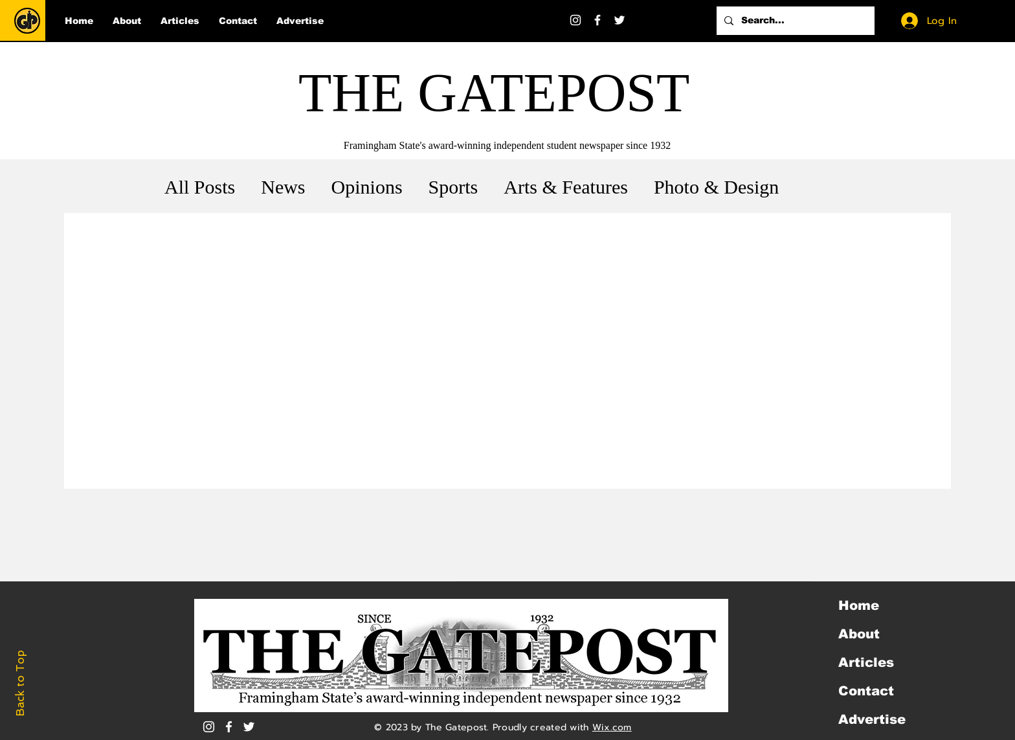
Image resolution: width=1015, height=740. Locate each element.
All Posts (199, 186)
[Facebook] (597, 20)
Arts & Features (566, 186)
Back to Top (20, 683)
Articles (866, 662)
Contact (866, 691)
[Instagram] (575, 20)
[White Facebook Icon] (228, 726)
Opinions (367, 186)
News (283, 186)
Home (858, 605)
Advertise (872, 719)
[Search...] (794, 20)
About (859, 634)
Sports (453, 186)
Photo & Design (716, 186)
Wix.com (612, 727)
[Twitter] (619, 20)
